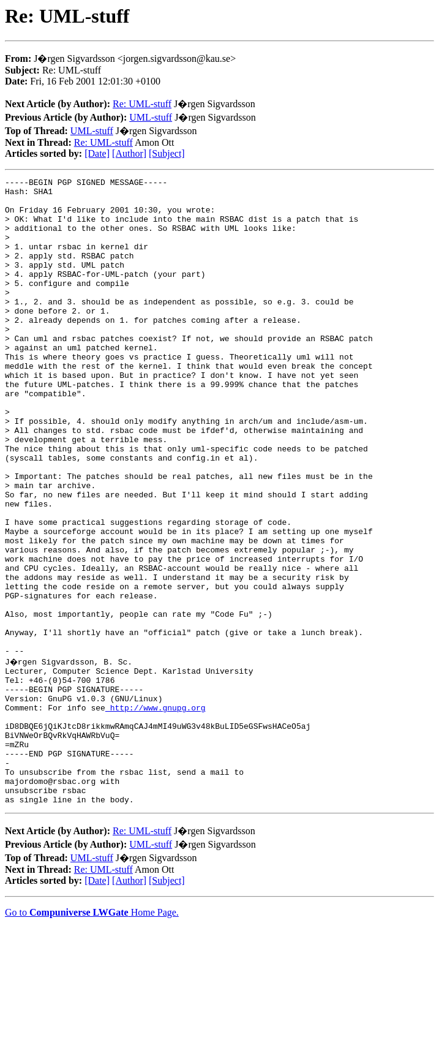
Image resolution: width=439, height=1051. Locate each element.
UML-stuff (150, 117)
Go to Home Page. (92, 1035)
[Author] (129, 153)
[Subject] (167, 153)
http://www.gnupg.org (155, 812)
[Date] (97, 153)
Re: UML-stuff (142, 104)
